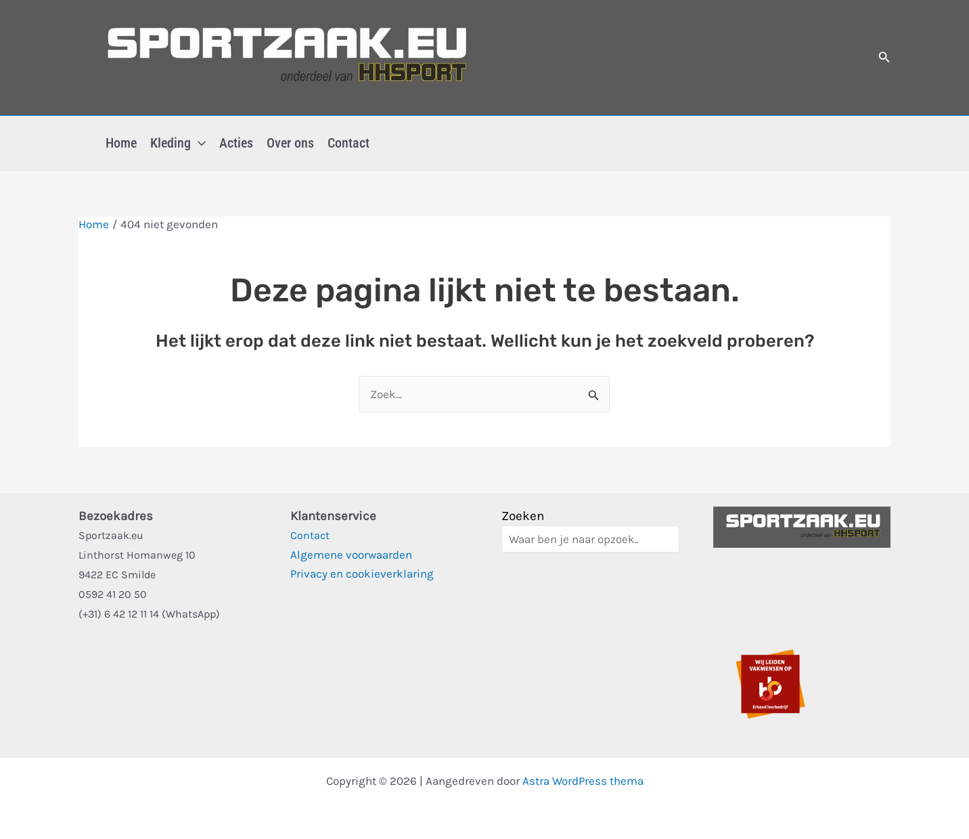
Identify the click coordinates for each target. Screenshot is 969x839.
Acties (236, 143)
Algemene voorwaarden (351, 554)
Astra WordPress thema (583, 781)
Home (121, 143)
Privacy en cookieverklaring (362, 573)
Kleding (178, 143)
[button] (884, 57)
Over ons (290, 143)
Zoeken (522, 516)
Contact (348, 143)
